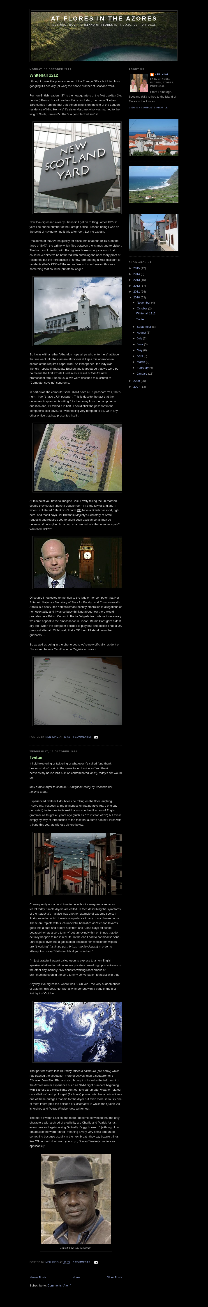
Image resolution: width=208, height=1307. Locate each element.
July (140, 338)
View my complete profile (148, 107)
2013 (137, 280)
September (144, 326)
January (142, 373)
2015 (137, 268)
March (141, 362)
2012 (137, 285)
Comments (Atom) (59, 1285)
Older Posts (114, 1277)
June (140, 344)
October (142, 308)
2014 (137, 274)
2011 (137, 291)
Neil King (161, 74)
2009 (137, 380)
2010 (137, 297)
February (143, 367)
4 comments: (82, 737)
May (140, 350)
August (142, 332)
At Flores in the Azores (104, 18)
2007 (137, 386)
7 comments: (82, 1262)
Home (77, 1277)
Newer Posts (38, 1277)
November (144, 302)
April (140, 356)
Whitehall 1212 (44, 75)
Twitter (36, 757)
